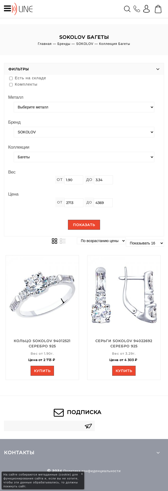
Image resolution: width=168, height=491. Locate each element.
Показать (84, 225)
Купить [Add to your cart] (42, 371)
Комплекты (23, 84)
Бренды (63, 44)
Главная (45, 44)
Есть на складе (27, 78)
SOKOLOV (84, 44)
